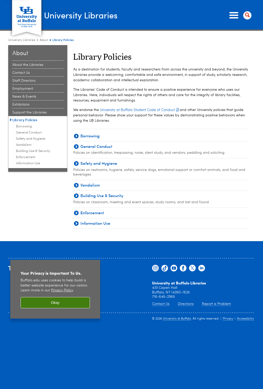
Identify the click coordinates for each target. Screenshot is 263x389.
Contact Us (161, 304)
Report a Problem (216, 304)
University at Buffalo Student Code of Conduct (139, 110)
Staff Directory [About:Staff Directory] (24, 81)
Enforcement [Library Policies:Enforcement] (25, 157)
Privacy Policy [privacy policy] (62, 290)
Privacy (228, 318)
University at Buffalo (177, 318)
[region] (55, 289)
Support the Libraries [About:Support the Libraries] (29, 112)
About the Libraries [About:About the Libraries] (27, 65)
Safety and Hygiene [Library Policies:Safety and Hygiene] (30, 138)
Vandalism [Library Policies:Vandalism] (24, 145)
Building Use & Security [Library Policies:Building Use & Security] (33, 151)
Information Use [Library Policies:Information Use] (28, 163)
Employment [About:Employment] (22, 88)
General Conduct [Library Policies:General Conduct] (29, 132)
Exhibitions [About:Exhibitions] (21, 104)
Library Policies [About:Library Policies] (24, 119)
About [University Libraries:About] (44, 40)
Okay (55, 303)
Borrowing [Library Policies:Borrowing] (24, 126)
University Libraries (86, 15)
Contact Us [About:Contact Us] (21, 73)
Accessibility (245, 318)
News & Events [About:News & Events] (24, 96)
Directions (186, 304)
